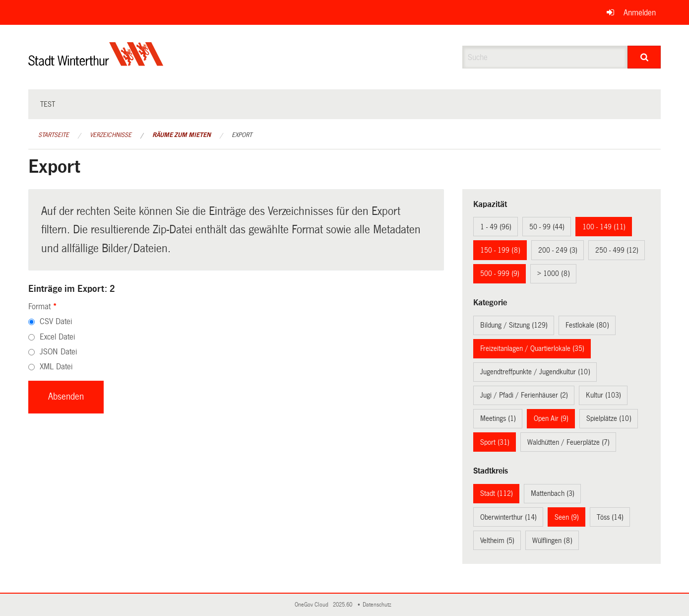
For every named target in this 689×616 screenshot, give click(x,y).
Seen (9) (567, 517)
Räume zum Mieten (181, 135)
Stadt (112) (496, 493)
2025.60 (343, 605)
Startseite (53, 135)
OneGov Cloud (313, 605)
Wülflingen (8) (552, 541)
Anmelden (640, 12)
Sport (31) (494, 442)
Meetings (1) (498, 418)
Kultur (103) (603, 395)
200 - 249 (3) (557, 250)
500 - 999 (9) (499, 273)
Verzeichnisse (110, 135)
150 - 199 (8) (500, 250)
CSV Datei (56, 321)
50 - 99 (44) (546, 227)
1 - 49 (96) (495, 227)
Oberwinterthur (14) (508, 517)
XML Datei (56, 366)
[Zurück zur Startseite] (96, 62)
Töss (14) (610, 517)
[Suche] (644, 57)
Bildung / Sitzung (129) (514, 325)
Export (242, 135)
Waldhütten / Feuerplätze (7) (568, 442)
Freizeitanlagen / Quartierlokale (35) (532, 348)
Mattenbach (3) (552, 493)
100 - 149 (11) (604, 227)
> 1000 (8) (553, 273)
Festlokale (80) (587, 325)
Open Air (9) (551, 418)
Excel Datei (57, 337)
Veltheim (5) (497, 541)
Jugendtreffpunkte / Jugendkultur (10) (535, 372)
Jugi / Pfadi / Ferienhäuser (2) (524, 395)
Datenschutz (378, 605)
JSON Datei (58, 351)
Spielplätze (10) (608, 418)
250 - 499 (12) (616, 250)
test (47, 104)
